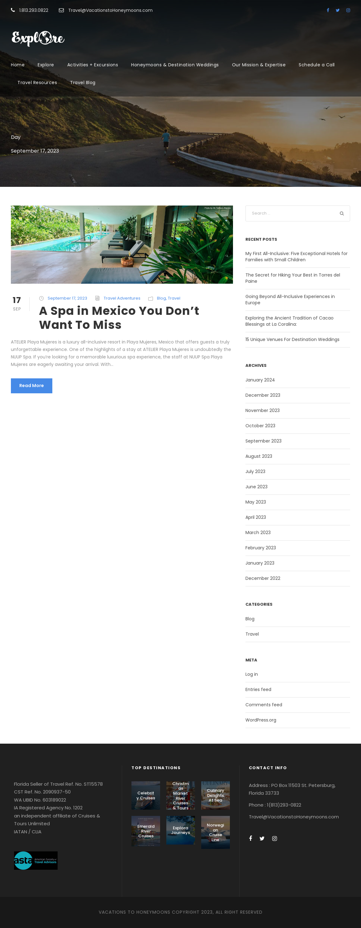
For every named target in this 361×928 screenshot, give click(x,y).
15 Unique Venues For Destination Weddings (292, 339)
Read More (31, 385)
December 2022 (262, 578)
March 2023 (258, 532)
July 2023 (255, 471)
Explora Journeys (180, 830)
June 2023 (256, 487)
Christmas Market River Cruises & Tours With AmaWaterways (180, 803)
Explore (46, 65)
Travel (174, 298)
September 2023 (263, 441)
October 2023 (260, 426)
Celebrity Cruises (145, 795)
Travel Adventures (122, 298)
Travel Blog (83, 82)
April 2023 (255, 517)
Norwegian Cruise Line (215, 832)
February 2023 (260, 548)
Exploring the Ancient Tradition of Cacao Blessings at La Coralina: (289, 321)
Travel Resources (37, 82)
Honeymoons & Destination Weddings (175, 65)
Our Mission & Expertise (259, 65)
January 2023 (259, 563)
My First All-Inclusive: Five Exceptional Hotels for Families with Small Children (296, 256)
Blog (161, 298)
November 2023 (262, 410)
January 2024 (260, 380)
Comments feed (263, 705)
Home (18, 65)
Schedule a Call (317, 65)
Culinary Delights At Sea (215, 795)
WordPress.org (260, 720)
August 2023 (258, 456)
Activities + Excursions (92, 65)
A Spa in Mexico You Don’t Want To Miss (119, 318)
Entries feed (258, 689)
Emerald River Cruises (145, 831)
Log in (251, 674)
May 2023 (255, 502)
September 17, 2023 (67, 298)
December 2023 (262, 395)
